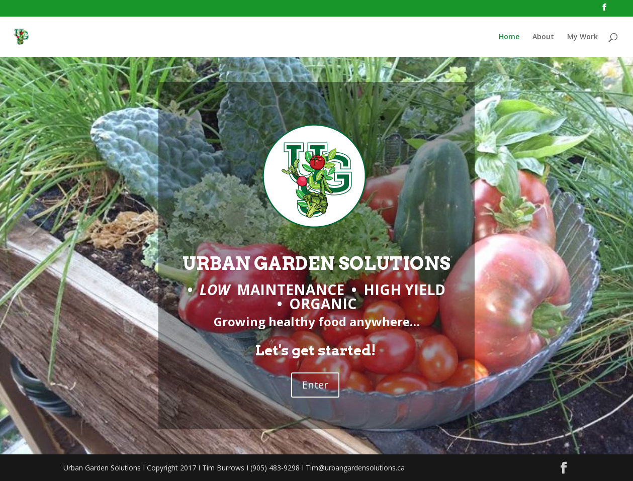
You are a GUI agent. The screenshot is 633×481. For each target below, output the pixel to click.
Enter (315, 385)
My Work (582, 37)
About (543, 37)
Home (509, 37)
